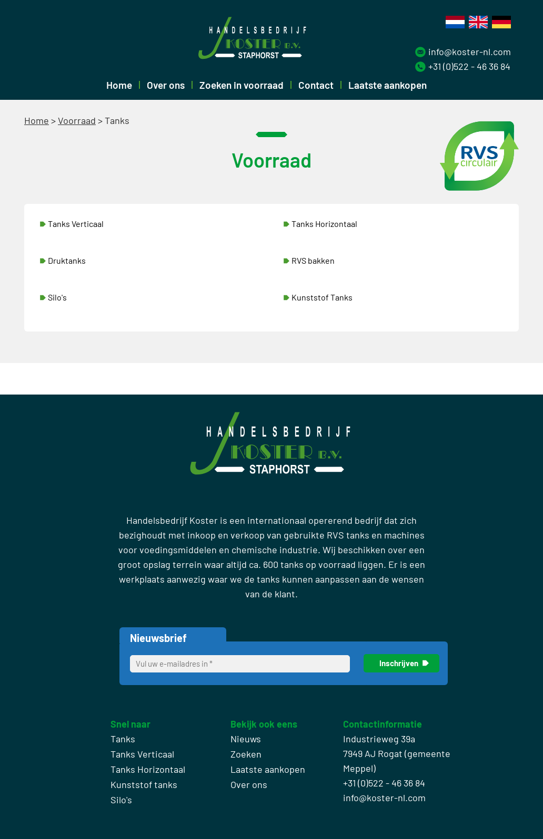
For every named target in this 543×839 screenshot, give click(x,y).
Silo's (57, 297)
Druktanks (67, 260)
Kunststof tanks (143, 784)
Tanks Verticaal (76, 224)
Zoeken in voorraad (241, 85)
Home (119, 85)
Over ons (166, 85)
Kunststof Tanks (322, 297)
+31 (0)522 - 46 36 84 (469, 66)
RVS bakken (313, 260)
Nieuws (245, 738)
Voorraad (77, 120)
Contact (316, 85)
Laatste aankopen (387, 85)
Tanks (122, 738)
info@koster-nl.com (469, 51)
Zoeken (246, 754)
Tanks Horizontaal (324, 224)
